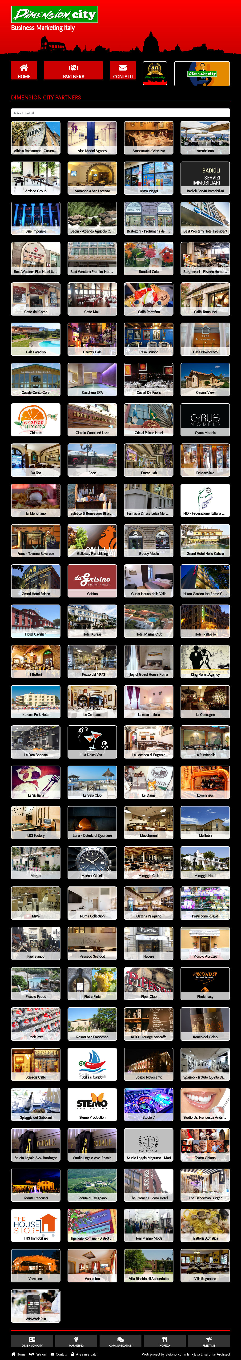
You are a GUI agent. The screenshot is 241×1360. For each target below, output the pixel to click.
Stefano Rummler (178, 1354)
